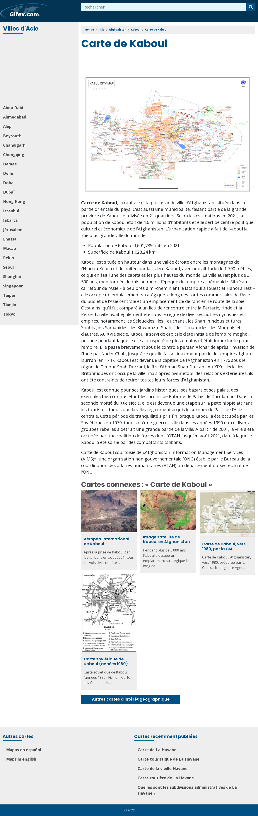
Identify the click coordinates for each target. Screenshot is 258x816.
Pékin (8, 257)
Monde (89, 29)
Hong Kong (14, 201)
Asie (101, 29)
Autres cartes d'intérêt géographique (131, 699)
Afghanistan (117, 29)
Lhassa (10, 239)
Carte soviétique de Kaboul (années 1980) (106, 661)
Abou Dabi (13, 107)
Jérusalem (12, 229)
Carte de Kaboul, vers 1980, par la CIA (224, 546)
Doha (8, 182)
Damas (10, 164)
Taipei (9, 295)
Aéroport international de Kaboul (106, 541)
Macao (9, 248)
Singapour (13, 286)
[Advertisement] (39, 69)
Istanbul (11, 210)
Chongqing (13, 154)
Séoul (8, 267)
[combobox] (163, 7)
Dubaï (9, 192)
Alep (7, 126)
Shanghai (12, 276)
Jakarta (10, 220)
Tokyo (9, 314)
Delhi (8, 173)
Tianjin (9, 304)
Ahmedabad (14, 117)
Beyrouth (12, 135)
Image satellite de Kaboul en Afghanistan (166, 539)
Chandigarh (14, 145)
